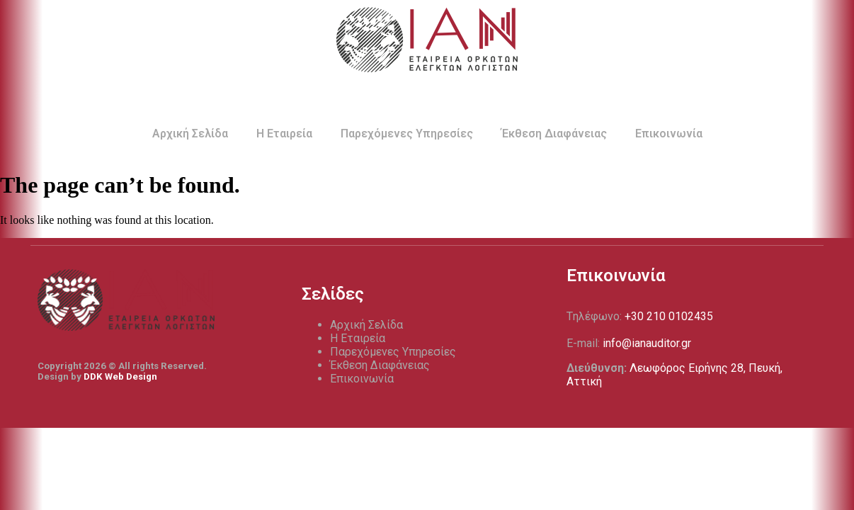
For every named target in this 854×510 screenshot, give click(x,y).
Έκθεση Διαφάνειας (554, 133)
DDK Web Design (120, 376)
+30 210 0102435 (669, 316)
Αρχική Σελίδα (190, 133)
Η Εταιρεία (284, 133)
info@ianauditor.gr (647, 343)
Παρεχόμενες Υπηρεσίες (407, 133)
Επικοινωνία (668, 133)
